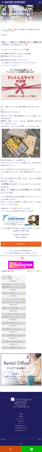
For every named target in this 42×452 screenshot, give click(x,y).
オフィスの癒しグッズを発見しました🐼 (11, 341)
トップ (2, 27)
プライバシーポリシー (21, 418)
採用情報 (21, 416)
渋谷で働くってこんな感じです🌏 (10, 307)
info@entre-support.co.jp (23, 406)
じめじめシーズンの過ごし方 (10, 65)
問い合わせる (14, 244)
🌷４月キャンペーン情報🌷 (8, 292)
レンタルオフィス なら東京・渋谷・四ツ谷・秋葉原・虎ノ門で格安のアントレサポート (21, 439)
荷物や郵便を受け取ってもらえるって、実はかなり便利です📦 (13, 285)
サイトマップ (21, 423)
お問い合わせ (21, 421)
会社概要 (21, 414)
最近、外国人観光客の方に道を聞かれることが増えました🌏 (13, 315)
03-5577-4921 (22, 405)
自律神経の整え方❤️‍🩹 (7, 271)
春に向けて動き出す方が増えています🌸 (11, 322)
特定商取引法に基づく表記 (21, 428)
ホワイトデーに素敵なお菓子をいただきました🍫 (13, 335)
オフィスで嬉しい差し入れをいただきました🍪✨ (13, 300)
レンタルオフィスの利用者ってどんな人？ (12, 347)
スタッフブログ (4, 29)
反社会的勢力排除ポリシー (21, 425)
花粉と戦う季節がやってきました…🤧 (11, 329)
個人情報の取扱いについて (21, 430)
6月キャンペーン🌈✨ (33, 271)
